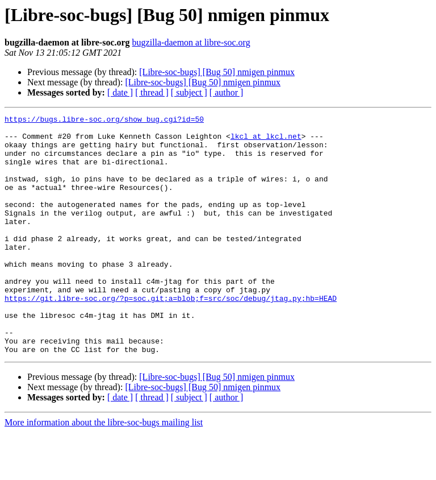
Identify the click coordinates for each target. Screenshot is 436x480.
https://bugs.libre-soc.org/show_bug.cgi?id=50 (104, 120)
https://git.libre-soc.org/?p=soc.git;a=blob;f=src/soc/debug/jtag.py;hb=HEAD (171, 335)
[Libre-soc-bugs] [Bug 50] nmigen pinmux (217, 72)
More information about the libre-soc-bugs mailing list (104, 470)
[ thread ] (152, 92)
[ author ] (226, 92)
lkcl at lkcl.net (265, 141)
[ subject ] (189, 92)
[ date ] (120, 92)
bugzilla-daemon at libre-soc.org (191, 42)
